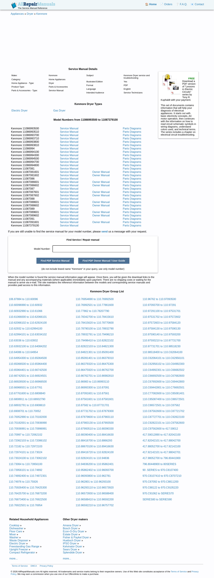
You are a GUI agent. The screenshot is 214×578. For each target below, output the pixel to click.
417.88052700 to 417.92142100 (162, 446)
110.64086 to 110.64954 (23, 352)
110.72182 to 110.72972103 (25, 446)
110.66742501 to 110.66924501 (28, 375)
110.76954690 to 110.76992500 (95, 299)
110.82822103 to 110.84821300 (95, 346)
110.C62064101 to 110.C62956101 (163, 358)
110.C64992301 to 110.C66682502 (163, 369)
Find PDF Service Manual (55, 260)
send (104, 231)
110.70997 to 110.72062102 (25, 434)
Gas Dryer (59, 110)
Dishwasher (16, 528)
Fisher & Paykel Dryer (76, 537)
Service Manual (69, 128)
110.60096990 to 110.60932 (25, 305)
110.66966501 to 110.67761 (25, 387)
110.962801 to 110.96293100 (93, 481)
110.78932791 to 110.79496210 (95, 334)
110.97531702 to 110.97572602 (162, 316)
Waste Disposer (18, 540)
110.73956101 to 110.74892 (25, 470)
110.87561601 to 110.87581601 (95, 399)
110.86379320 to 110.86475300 (95, 363)
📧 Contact (197, 4)
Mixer (12, 534)
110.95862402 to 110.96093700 (95, 470)
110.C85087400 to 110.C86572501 (163, 399)
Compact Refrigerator (22, 552)
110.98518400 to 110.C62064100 (162, 352)
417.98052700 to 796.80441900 (162, 458)
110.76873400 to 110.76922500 (28, 499)
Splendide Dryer (72, 552)
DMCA (34, 566)
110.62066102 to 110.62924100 (28, 322)
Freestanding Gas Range (24, 546)
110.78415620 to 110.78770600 (95, 322)
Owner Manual (101, 172)
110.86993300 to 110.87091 (92, 387)
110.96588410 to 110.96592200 (95, 499)
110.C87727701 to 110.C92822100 (163, 417)
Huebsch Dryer (72, 540)
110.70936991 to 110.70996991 (28, 428)
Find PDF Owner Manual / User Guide (104, 260)
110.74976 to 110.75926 (23, 481)
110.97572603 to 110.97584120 (162, 322)
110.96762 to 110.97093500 (159, 299)
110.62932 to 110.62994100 (25, 328)
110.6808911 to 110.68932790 (27, 399)
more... (13, 558)
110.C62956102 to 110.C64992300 (163, 363)
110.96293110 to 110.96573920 (95, 487)
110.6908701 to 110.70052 (25, 411)
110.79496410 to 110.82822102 (95, 340)
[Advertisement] (107, 41)
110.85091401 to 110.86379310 (95, 358)
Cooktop (14, 525)
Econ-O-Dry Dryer (73, 531)
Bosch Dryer (70, 528)
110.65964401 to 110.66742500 (28, 369)
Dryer (30, 13)
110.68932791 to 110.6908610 (27, 405)
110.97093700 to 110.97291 (159, 305)
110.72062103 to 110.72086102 (28, 440)
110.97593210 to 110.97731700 (162, 340)
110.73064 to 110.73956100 (25, 464)
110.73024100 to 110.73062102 (28, 458)
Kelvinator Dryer (72, 546)
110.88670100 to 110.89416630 (95, 446)
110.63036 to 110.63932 (23, 340)
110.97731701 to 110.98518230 (162, 346)
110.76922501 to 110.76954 (25, 505)
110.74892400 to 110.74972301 (28, 475)
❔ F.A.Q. (181, 4)
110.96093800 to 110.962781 (93, 475)
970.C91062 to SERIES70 (158, 493)
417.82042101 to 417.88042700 (162, 440)
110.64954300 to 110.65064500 (28, 358)
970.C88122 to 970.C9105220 (160, 487)
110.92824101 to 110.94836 (92, 458)
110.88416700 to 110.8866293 (94, 440)
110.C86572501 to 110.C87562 (161, 405)
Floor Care (15, 531)
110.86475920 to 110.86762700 (95, 369)
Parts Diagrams (132, 128)
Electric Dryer (20, 110)
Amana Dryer (71, 525)
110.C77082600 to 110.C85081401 (163, 393)
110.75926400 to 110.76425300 (28, 487)
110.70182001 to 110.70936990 (28, 422)
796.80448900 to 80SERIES (159, 464)
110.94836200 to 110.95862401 (95, 464)
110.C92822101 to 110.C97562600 (163, 422)
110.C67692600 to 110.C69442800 (163, 381)
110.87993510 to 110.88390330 (95, 428)
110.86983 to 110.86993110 (92, 381)
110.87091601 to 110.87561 (92, 393)
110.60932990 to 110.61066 (25, 311)
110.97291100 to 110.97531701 (162, 311)
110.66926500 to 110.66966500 (28, 381)
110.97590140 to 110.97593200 (162, 334)
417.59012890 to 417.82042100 (162, 434)
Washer (14, 537)
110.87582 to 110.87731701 (92, 405)
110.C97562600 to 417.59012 (160, 428)
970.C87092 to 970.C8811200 (160, 481)
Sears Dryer (70, 549)
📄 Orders (166, 4)
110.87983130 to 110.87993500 (95, 422)
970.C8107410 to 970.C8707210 (162, 475)
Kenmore (41, 13)
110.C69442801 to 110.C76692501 (163, 387)
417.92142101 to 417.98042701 (162, 452)
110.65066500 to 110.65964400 (28, 363)
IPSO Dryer (70, 543)
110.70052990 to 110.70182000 (28, 417)
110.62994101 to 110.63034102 (28, 334)
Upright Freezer (18, 549)
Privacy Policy (46, 566)
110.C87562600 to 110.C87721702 (163, 411)
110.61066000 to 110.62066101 (28, 316)
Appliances (17, 13)
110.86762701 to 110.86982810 (95, 375)
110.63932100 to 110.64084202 (28, 346)
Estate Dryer (70, 534)
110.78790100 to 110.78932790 (95, 328)
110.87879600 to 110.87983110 (95, 417)
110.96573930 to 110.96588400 (95, 493)
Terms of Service (20, 566)
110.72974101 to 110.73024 (25, 452)
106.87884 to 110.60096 (23, 299)
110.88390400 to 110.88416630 (95, 434)
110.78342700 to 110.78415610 (95, 316)
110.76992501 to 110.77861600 (95, 305)
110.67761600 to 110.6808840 (27, 393)
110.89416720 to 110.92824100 (95, 452)
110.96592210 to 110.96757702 (95, 505)
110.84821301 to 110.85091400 (95, 352)
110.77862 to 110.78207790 (92, 311)
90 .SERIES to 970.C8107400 (160, 470)
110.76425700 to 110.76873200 (28, 493)
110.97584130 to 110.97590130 (162, 328)
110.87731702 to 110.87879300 (95, 411)
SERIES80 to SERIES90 (157, 499)
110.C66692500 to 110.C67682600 (163, 375)
